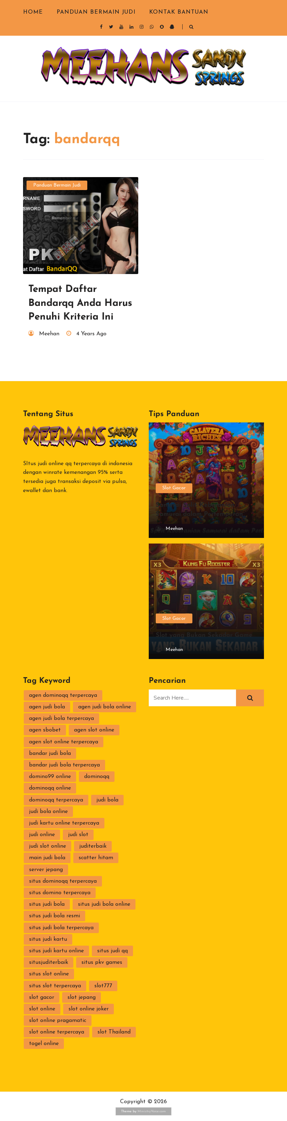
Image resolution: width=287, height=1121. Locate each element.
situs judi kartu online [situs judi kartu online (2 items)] (56, 951)
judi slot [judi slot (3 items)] (78, 835)
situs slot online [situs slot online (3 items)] (49, 974)
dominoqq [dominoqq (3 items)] (96, 776)
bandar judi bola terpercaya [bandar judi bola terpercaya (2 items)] (64, 765)
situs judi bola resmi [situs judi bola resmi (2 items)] (54, 916)
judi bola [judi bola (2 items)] (107, 800)
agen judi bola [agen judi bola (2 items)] (47, 707)
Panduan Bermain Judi (96, 12)
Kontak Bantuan (178, 12)
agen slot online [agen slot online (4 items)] (94, 730)
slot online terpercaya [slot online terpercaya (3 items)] (56, 1032)
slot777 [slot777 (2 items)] (103, 986)
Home (33, 12)
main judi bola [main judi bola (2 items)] (47, 858)
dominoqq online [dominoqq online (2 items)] (50, 788)
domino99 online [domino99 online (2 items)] (50, 776)
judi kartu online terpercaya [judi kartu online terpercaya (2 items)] (64, 823)
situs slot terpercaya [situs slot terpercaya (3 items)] (55, 986)
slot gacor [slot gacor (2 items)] (41, 997)
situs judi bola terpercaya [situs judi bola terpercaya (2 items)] (61, 928)
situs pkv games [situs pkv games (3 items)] (101, 962)
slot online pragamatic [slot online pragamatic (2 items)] (57, 1020)
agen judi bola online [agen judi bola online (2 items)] (104, 707)
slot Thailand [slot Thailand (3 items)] (114, 1032)
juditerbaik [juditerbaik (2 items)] (92, 846)
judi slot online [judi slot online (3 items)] (47, 846)
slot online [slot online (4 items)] (42, 1009)
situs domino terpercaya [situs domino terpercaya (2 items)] (59, 893)
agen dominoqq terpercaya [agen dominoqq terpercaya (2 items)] (63, 695)
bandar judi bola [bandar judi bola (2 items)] (50, 753)
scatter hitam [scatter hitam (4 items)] (96, 858)
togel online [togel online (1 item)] (44, 1043)
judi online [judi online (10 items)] (42, 835)
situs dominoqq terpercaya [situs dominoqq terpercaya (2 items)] (63, 881)
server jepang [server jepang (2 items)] (46, 870)
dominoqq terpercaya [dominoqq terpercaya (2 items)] (56, 800)
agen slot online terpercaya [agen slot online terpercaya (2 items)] (63, 742)
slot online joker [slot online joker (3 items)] (88, 1009)
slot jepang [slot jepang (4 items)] (81, 997)
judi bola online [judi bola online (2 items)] (48, 811)
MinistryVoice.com (152, 1111)
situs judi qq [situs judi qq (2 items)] (112, 951)
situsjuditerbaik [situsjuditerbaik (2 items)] (48, 962)
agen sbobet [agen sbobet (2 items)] (45, 730)
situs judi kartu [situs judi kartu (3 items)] (48, 939)
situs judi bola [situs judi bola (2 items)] (47, 904)
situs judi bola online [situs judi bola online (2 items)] (104, 904)
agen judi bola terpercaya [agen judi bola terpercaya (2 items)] (61, 718)
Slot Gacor (174, 488)
